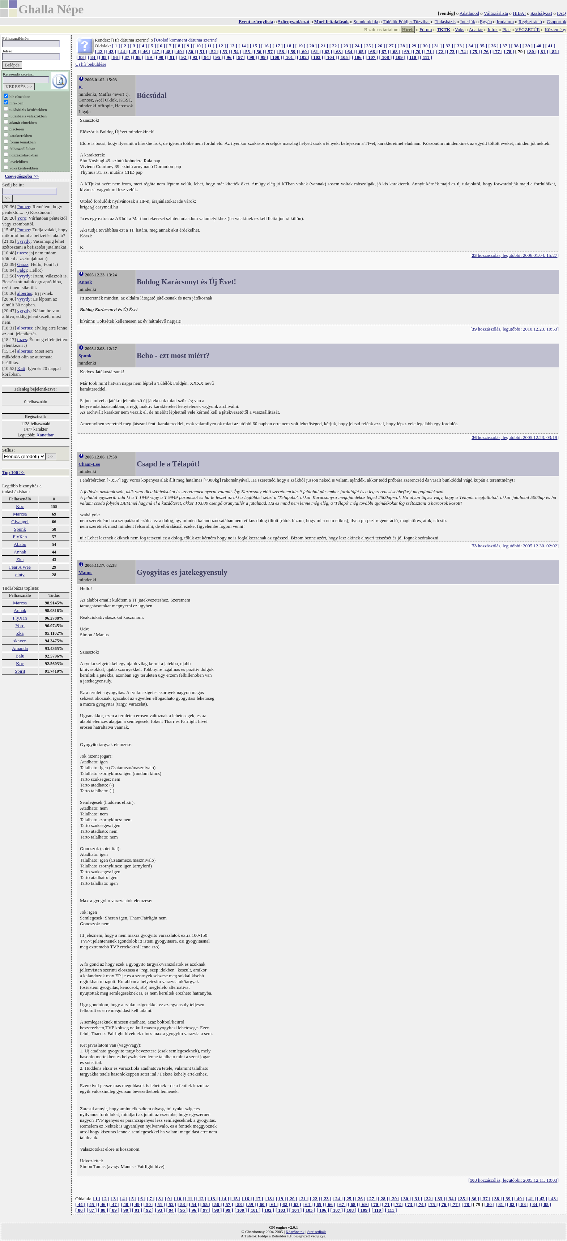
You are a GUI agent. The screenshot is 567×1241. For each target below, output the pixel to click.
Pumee (23, 206)
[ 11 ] (209, 45)
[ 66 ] (372, 51)
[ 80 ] (531, 51)
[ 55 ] (247, 51)
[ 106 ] (358, 57)
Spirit (20, 671)
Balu (20, 656)
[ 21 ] (323, 45)
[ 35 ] (482, 45)
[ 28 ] (402, 45)
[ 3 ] (134, 45)
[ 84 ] (93, 57)
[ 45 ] (134, 51)
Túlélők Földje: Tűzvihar (406, 21)
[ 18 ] (289, 45)
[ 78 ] (509, 51)
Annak (20, 552)
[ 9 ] (188, 45)
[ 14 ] (243, 45)
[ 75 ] (475, 51)
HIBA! (519, 13)
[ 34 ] (471, 45)
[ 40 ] (539, 45)
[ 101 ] (289, 57)
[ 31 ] (436, 45)
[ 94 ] (206, 57)
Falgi (22, 270)
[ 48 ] (168, 51)
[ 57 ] (270, 51)
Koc (20, 506)
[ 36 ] (494, 45)
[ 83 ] (81, 57)
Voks (459, 29)
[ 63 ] (338, 51)
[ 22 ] (334, 45)
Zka (20, 559)
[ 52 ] (213, 51)
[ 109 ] (399, 57)
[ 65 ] (361, 51)
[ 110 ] (412, 57)
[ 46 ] (145, 51)
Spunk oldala (366, 21)
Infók (492, 29)
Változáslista (496, 13)
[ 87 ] (127, 57)
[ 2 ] (125, 45)
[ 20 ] (312, 45)
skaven (19, 640)
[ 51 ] (202, 51)
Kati (21, 368)
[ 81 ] (543, 51)
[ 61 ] (316, 51)
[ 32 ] (448, 45)
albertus (24, 293)
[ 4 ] (143, 45)
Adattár (476, 29)
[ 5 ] (152, 45)
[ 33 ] (459, 45)
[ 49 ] (179, 51)
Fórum (425, 29)
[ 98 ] (252, 57)
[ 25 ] (368, 45)
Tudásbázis (445, 21)
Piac (506, 29)
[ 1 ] (116, 45)
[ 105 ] (344, 57)
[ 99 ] (263, 57)
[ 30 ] (425, 45)
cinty (20, 574)
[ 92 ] (184, 57)
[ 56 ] (259, 51)
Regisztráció (530, 21)
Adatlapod (469, 13)
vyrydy (24, 241)
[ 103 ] (317, 57)
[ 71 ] (429, 51)
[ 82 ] (554, 51)
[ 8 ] (179, 45)
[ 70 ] (418, 51)
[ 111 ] (426, 57)
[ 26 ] (380, 45)
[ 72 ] (441, 51)
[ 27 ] (391, 45)
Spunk (20, 529)
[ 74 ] (464, 51)
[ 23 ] (346, 45)
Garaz (23, 264)
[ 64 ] (350, 51)
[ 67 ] (384, 51)
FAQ (561, 13)
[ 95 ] (218, 57)
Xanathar (45, 435)
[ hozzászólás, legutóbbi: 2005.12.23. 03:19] (514, 437)
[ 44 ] (123, 51)
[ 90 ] (161, 57)
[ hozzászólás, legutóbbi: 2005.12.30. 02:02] (514, 545)
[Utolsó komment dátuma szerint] (185, 40)
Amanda (20, 648)
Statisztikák (316, 1231)
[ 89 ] (150, 57)
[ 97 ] (240, 57)
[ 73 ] (452, 51)
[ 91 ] (172, 57)
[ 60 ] (304, 51)
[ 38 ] (516, 45)
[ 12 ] (221, 45)
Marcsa (20, 514)
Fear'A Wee (20, 567)
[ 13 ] (232, 45)
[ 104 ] (330, 57)
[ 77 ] (498, 51)
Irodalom (505, 21)
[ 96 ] (229, 57)
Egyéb (486, 21)
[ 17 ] (278, 45)
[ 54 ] (236, 51)
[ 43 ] (111, 51)
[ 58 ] (282, 51)
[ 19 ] (300, 45)
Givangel (20, 521)
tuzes (22, 252)
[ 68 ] (395, 51)
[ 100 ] (275, 57)
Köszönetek (295, 1231)
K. (80, 87)
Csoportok (556, 21)
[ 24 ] (357, 45)
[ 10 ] (198, 45)
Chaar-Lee (89, 464)
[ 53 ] (225, 51)
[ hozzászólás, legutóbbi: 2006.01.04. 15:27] (514, 255)
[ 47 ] (157, 51)
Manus (85, 572)
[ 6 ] (161, 45)
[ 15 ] (255, 45)
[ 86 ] (115, 57)
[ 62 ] (327, 51)
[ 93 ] (195, 57)
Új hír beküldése (90, 64)
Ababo (20, 544)
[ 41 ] (550, 45)
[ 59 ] (293, 51)
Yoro (21, 218)
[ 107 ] (372, 57)
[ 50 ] (191, 51)
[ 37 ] (505, 45)
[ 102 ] (303, 57)
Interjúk (467, 21)
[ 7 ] (170, 45)
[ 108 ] (385, 57)
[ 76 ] (486, 51)
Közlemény (555, 29)
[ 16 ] (266, 45)
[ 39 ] (528, 45)
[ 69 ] (406, 51)
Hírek (408, 29)
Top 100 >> (13, 472)
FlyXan (20, 536)
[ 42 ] (100, 51)
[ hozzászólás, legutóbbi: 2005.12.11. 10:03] (513, 1180)
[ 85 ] (104, 57)
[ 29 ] (414, 45)
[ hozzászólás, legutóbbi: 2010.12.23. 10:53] (514, 329)
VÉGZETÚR (527, 29)
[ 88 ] (138, 57)
